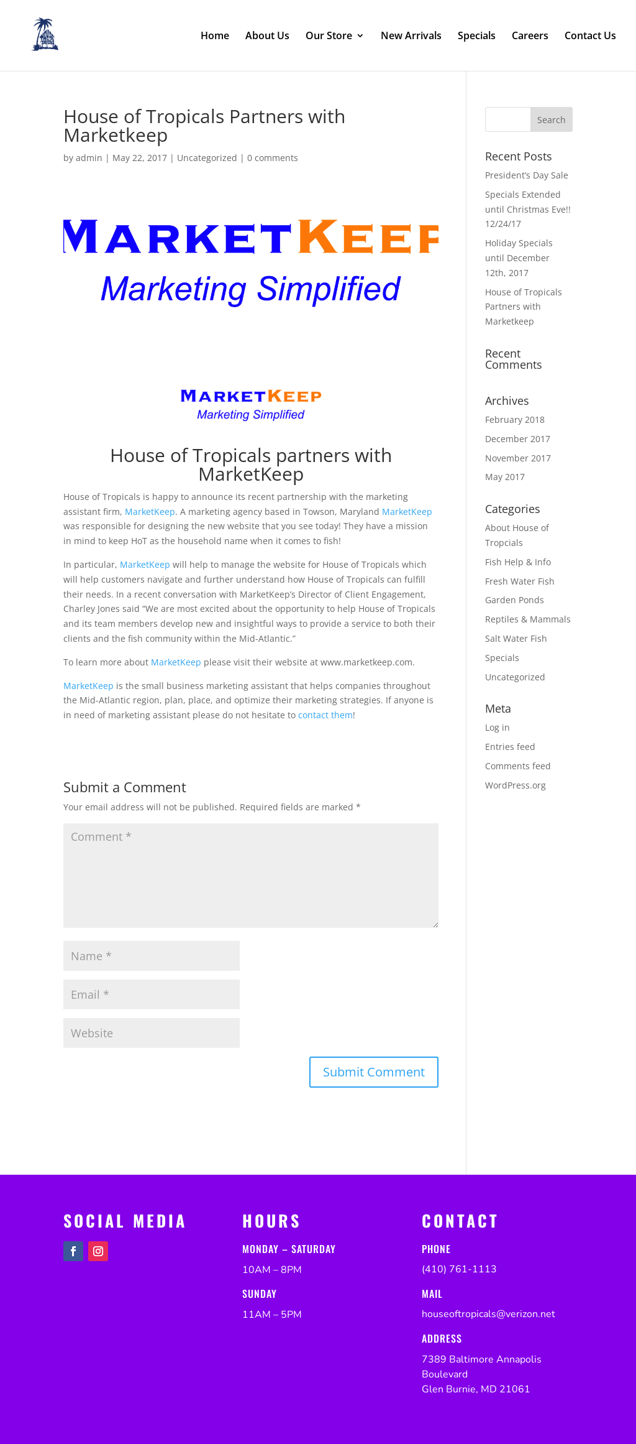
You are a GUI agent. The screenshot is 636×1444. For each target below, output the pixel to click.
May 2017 (505, 477)
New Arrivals (411, 36)
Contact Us (590, 36)
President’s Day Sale (526, 175)
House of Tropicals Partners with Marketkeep (523, 307)
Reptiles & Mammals (528, 619)
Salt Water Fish (516, 638)
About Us (267, 36)
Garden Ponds (514, 600)
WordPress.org (515, 785)
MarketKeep (150, 511)
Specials (477, 36)
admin (89, 158)
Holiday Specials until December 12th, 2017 (519, 258)
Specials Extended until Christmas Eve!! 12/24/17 (528, 209)
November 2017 (518, 458)
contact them (325, 715)
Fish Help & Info (518, 562)
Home (215, 36)
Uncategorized (207, 158)
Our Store (329, 36)
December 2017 (517, 439)
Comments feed (518, 766)
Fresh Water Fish (520, 581)
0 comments (272, 158)
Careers (530, 36)
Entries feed (510, 746)
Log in (497, 727)
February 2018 (515, 419)
